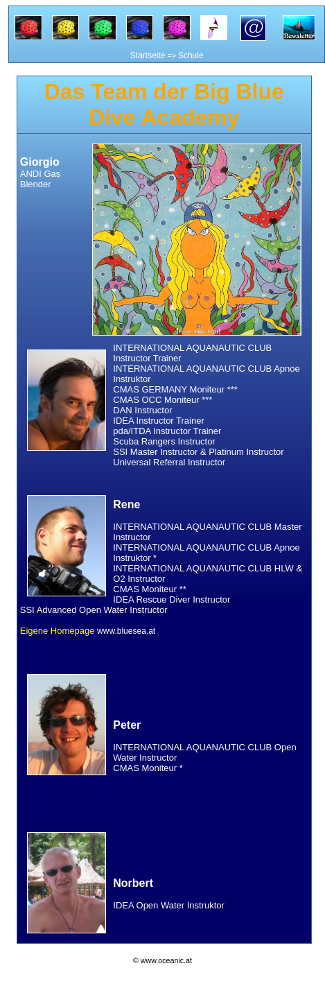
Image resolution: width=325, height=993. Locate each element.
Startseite (148, 55)
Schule (191, 55)
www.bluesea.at (126, 631)
